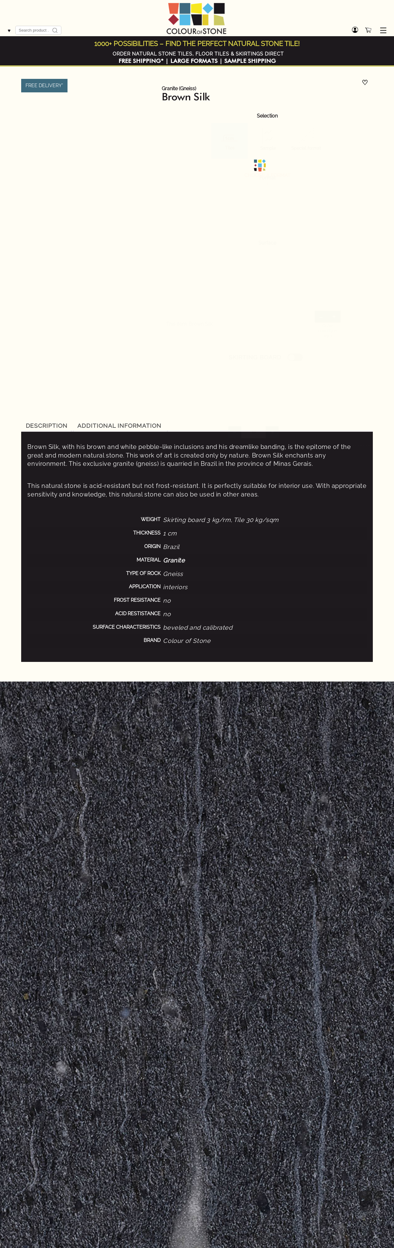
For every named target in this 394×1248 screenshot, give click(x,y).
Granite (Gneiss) (179, 88)
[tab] (46, 425)
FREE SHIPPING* (141, 61)
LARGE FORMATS (194, 61)
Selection (267, 116)
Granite (174, 560)
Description (47, 425)
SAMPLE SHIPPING (250, 61)
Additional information (119, 425)
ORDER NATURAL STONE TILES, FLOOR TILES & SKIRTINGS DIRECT (198, 54)
